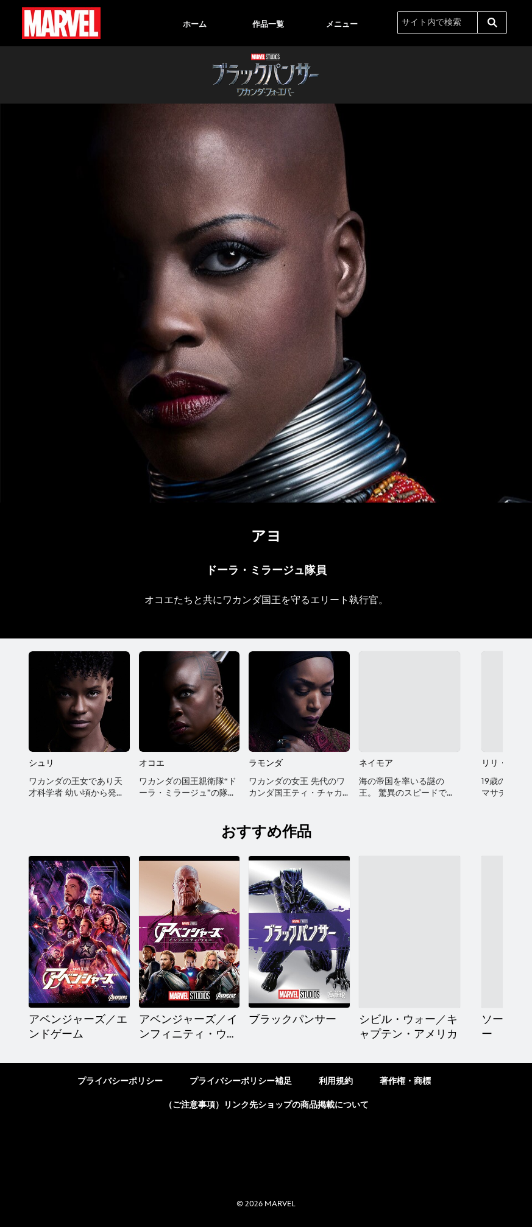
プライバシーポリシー (120, 1081)
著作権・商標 (405, 1081)
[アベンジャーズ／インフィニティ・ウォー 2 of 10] (189, 932)
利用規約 (336, 1081)
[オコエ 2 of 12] (189, 701)
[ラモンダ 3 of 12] (299, 701)
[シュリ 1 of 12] (79, 701)
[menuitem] (194, 23)
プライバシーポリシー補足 (241, 1081)
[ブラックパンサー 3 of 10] (299, 932)
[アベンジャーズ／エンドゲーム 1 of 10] (79, 932)
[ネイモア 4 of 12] (409, 701)
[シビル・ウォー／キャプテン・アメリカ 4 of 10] (409, 932)
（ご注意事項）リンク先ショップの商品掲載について (266, 1105)
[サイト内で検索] (437, 22)
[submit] (492, 22)
